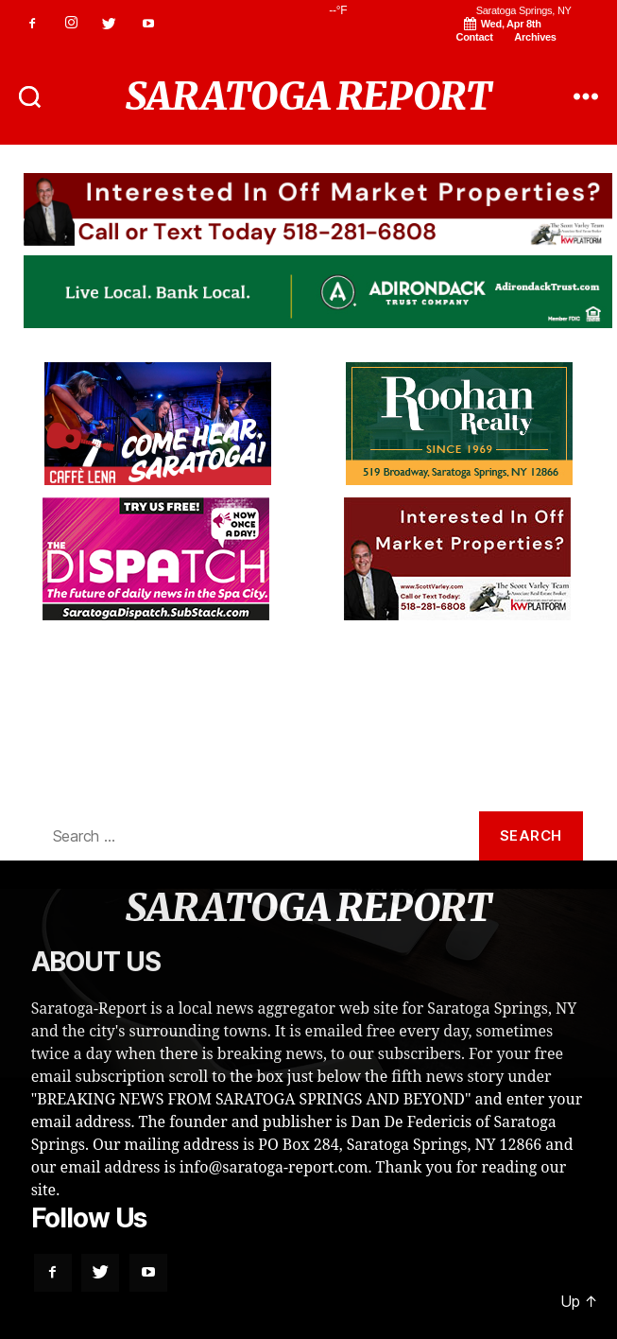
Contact (474, 37)
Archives (535, 37)
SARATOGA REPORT (308, 96)
